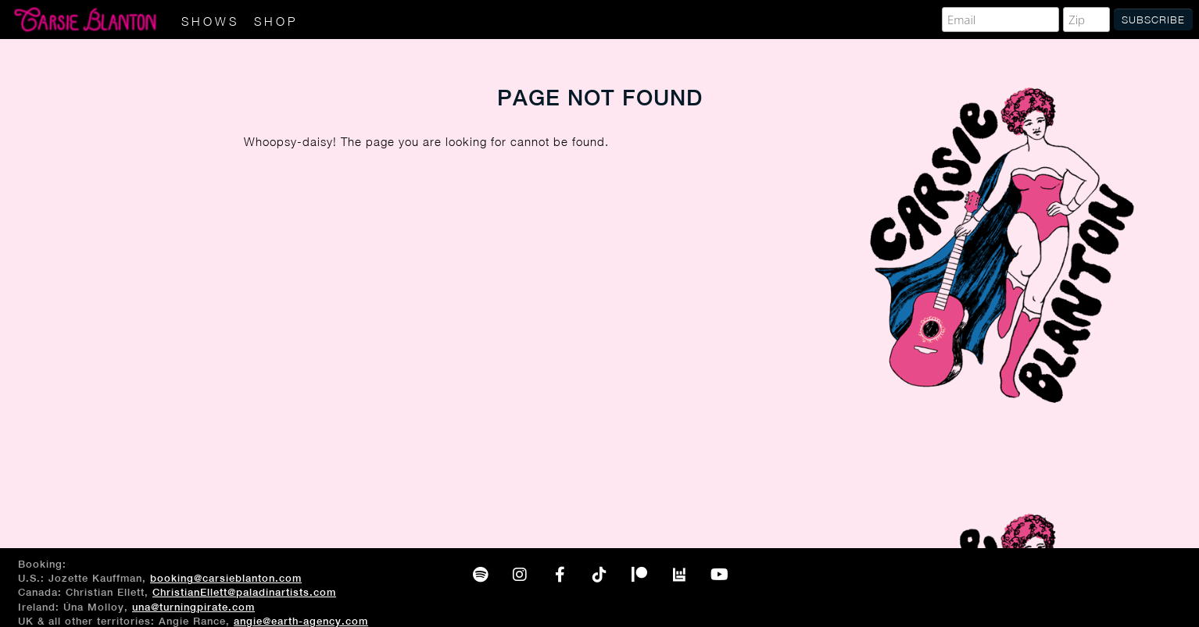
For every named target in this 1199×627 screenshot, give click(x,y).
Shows (210, 21)
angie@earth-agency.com (301, 621)
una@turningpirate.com (193, 607)
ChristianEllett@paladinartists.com (244, 592)
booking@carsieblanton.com (226, 578)
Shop (276, 21)
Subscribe (1153, 19)
